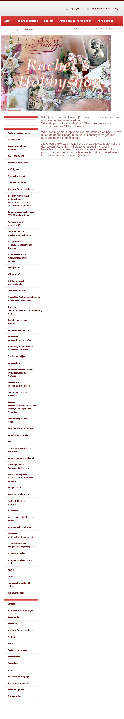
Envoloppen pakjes (16, 356)
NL (97, 29)
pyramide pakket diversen (20, 527)
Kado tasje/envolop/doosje (20, 428)
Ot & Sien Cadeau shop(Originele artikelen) (19, 233)
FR (84, 29)
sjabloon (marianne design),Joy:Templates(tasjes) (22, 545)
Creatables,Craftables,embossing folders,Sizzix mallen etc (23, 299)
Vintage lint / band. (17, 176)
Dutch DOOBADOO (16, 156)
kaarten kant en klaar (18, 163)
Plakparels (13, 511)
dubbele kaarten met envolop (17, 322)
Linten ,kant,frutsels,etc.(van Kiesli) (19, 450)
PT (106, 29)
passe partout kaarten (18, 494)
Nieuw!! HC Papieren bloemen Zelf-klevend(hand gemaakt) (20, 477)
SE (119, 29)
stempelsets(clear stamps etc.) (20, 561)
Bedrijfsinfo (30, 29)
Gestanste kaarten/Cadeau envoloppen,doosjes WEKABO (20, 373)
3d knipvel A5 (14, 274)
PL (102, 29)
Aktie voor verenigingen (19, 676)
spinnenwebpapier (16, 553)
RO (110, 29)
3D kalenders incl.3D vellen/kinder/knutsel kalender (18, 258)
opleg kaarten (14, 488)
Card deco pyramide (17, 291)
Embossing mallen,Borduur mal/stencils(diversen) (21, 348)
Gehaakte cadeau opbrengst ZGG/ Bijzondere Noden (21, 214)
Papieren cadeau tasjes (19, 133)
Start (7, 21)
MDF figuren (13, 169)
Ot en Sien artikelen (17, 183)
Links (10, 670)
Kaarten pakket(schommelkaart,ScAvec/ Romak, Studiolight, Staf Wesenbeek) (23, 407)
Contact (48, 21)
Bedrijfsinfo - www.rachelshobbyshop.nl (19, 8)
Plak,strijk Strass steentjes (16, 502)
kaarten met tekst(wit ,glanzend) (18, 394)
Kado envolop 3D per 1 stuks (18, 420)
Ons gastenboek (15, 696)
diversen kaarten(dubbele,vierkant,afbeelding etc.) (23, 310)
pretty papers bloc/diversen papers (21, 519)
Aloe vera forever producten (21, 189)
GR (89, 29)
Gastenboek (11, 30)
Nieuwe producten (27, 21)
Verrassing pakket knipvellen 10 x (16, 223)
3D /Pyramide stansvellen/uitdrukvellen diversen (20, 245)
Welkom (11, 637)
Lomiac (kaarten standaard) (21, 458)
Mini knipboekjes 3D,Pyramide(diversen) (18, 466)
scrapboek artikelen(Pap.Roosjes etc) (20, 535)
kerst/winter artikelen (18, 435)
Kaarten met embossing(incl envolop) (19, 384)
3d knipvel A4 (14, 268)
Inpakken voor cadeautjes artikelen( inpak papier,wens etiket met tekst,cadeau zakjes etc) (20, 201)
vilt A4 (11, 576)
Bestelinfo (12, 624)
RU (115, 29)
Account (72, 9)
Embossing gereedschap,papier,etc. (19, 338)
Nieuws (11, 643)
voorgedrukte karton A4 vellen (19, 584)
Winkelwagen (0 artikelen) (102, 9)
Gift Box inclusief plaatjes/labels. (16, 282)
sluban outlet (14, 140)
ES (80, 29)
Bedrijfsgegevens (16, 690)
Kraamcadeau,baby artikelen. (17, 148)
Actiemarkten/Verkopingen (75, 21)
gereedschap (14, 363)
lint (9, 442)
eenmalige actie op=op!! (19, 330)
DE (71, 29)
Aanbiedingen (106, 21)
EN (75, 29)
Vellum (11, 570)
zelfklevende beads (17, 593)
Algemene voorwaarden (19, 683)
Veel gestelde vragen (17, 650)
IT (93, 29)
